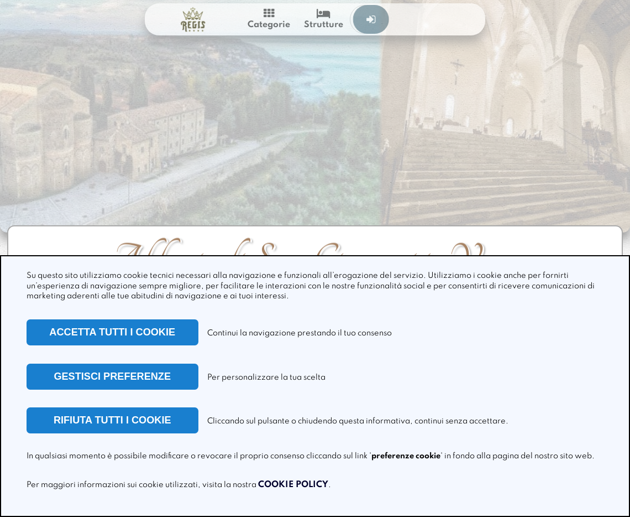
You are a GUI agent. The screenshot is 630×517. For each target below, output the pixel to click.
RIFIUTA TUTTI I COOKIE (112, 420)
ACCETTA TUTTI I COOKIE (112, 332)
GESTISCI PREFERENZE (112, 376)
